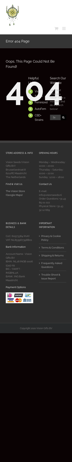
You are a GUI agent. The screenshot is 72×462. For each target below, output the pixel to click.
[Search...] (55, 117)
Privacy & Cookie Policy (51, 238)
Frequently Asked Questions (51, 265)
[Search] (63, 117)
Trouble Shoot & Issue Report (50, 276)
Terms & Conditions (52, 247)
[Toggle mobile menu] (64, 28)
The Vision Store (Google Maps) (15, 193)
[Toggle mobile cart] (56, 28)
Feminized (41, 102)
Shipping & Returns (52, 255)
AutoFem (40, 108)
